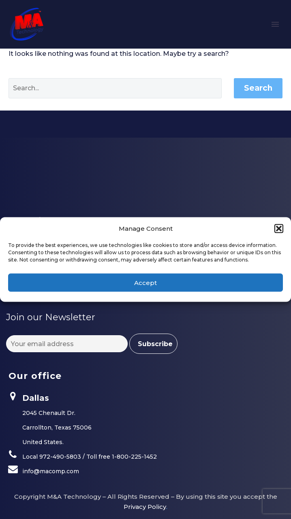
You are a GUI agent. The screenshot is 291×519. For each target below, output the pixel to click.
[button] (279, 228)
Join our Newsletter (50, 317)
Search (258, 88)
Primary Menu (275, 24)
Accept (145, 282)
